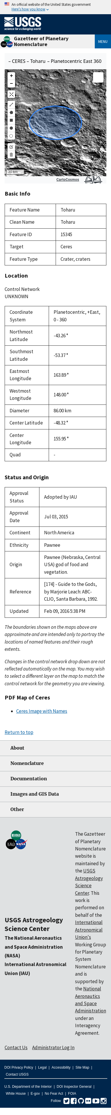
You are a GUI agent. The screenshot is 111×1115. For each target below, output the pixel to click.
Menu (103, 41)
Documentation (28, 778)
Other (17, 809)
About (17, 748)
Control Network (22, 289)
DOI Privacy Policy (18, 1067)
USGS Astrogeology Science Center (34, 924)
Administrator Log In (53, 1047)
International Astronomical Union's (89, 929)
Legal (42, 1067)
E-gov (35, 1094)
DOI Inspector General (74, 1087)
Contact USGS (17, 1074)
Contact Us (16, 1047)
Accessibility (61, 1067)
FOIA (72, 1094)
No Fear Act (54, 1094)
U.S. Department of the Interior (28, 1087)
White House (16, 1094)
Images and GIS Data (34, 794)
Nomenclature (27, 763)
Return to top (19, 732)
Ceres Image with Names (41, 711)
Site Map (82, 1067)
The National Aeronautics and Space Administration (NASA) (34, 947)
